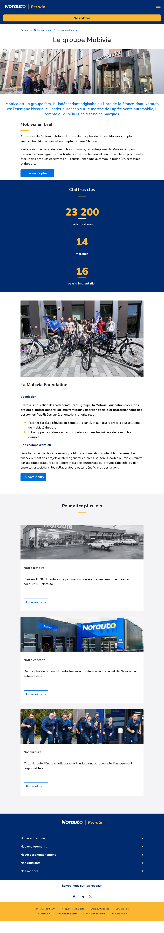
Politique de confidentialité (73, 909)
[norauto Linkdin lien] (82, 896)
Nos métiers (29, 871)
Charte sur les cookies (100, 909)
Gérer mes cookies (123, 909)
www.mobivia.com (119, 914)
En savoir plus (37, 173)
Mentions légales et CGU (44, 909)
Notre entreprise (32, 838)
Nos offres (82, 18)
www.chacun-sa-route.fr (94, 914)
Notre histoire (34, 568)
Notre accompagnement (38, 855)
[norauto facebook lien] (74, 896)
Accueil (24, 30)
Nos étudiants (30, 863)
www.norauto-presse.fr (67, 914)
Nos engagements (33, 846)
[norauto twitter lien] (90, 896)
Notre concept (34, 660)
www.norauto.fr (43, 914)
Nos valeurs (32, 752)
